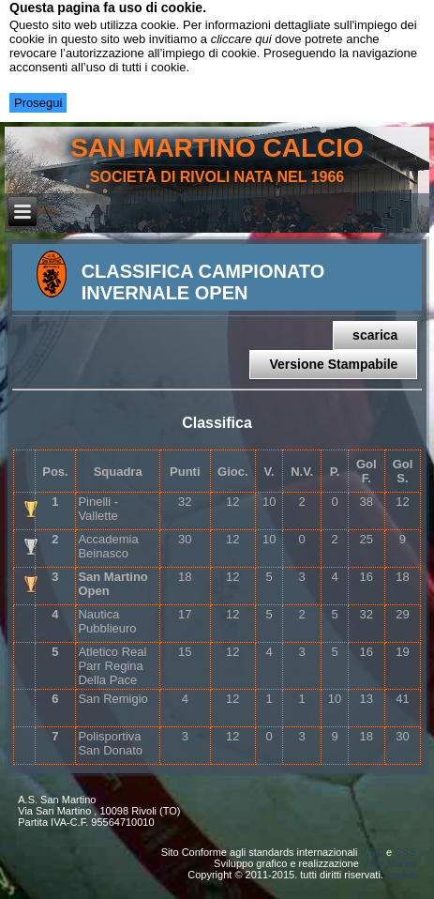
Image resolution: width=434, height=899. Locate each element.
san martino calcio (217, 147)
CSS (405, 852)
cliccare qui (241, 39)
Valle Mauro (389, 863)
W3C (371, 852)
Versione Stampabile (333, 364)
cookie (401, 874)
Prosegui (38, 103)
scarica (374, 335)
